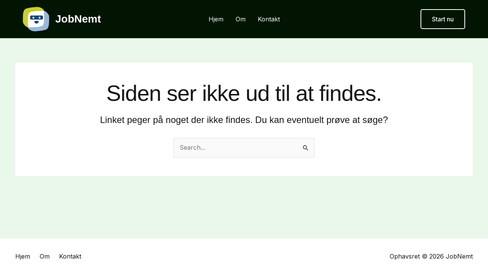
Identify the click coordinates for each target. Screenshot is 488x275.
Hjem (216, 19)
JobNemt (78, 19)
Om (241, 19)
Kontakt (269, 19)
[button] (443, 19)
